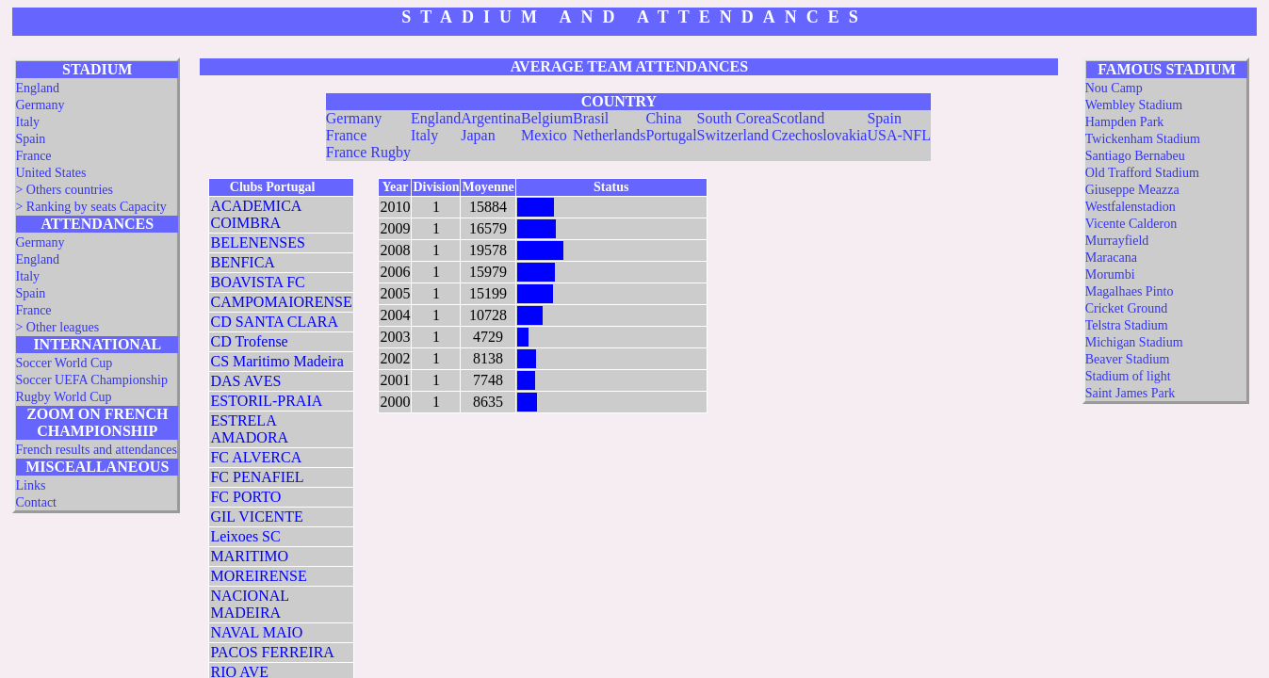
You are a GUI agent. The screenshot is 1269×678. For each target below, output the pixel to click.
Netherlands (609, 135)
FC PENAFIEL (256, 477)
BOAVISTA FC (257, 282)
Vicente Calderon (1131, 224)
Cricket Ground (1126, 308)
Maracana (1111, 257)
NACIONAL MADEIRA (249, 604)
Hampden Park (1124, 122)
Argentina (491, 118)
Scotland (798, 118)
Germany (39, 105)
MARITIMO (249, 556)
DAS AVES (245, 381)
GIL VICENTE (256, 516)
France (33, 156)
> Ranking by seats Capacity (90, 207)
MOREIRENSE (258, 576)
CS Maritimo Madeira (276, 361)
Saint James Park (1130, 393)
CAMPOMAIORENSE (280, 302)
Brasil (591, 118)
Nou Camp (1114, 88)
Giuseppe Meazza (1132, 190)
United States (50, 173)
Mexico (544, 135)
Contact (36, 502)
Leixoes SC (245, 536)
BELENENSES (257, 242)
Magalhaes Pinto (1129, 291)
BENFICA (242, 262)
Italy (27, 122)
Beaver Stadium (1127, 359)
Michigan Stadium (1134, 342)
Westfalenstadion (1130, 207)
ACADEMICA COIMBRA (255, 214)
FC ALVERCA (255, 457)
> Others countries (64, 190)
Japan (478, 135)
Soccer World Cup (63, 363)
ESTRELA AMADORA (249, 428)
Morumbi (1110, 274)
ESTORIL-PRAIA (266, 401)
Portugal (670, 135)
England (37, 88)
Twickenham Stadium (1142, 139)
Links (30, 485)
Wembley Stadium (1133, 105)
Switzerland (733, 135)
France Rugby (368, 152)
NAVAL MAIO (256, 632)
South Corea (735, 118)
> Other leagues (57, 327)
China (663, 118)
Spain (30, 139)
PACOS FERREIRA (272, 652)
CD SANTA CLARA (274, 322)
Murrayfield (1117, 241)
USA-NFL (899, 135)
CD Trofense (248, 341)
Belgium (547, 118)
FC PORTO (245, 497)
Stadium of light (1128, 376)
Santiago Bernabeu (1135, 156)
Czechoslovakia (819, 135)
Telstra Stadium (1126, 325)
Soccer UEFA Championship (91, 380)
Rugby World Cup (63, 397)
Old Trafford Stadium (1142, 173)
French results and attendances (95, 450)
